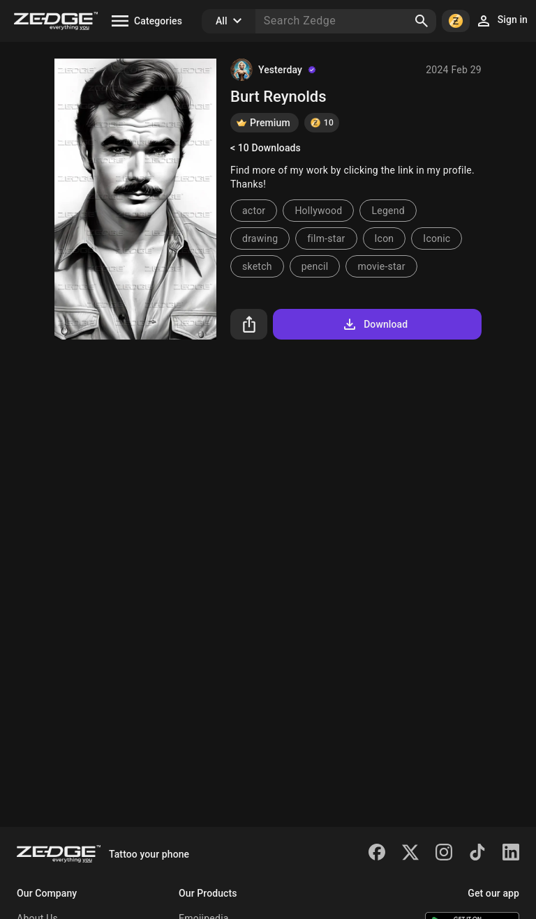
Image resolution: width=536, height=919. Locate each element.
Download (374, 324)
